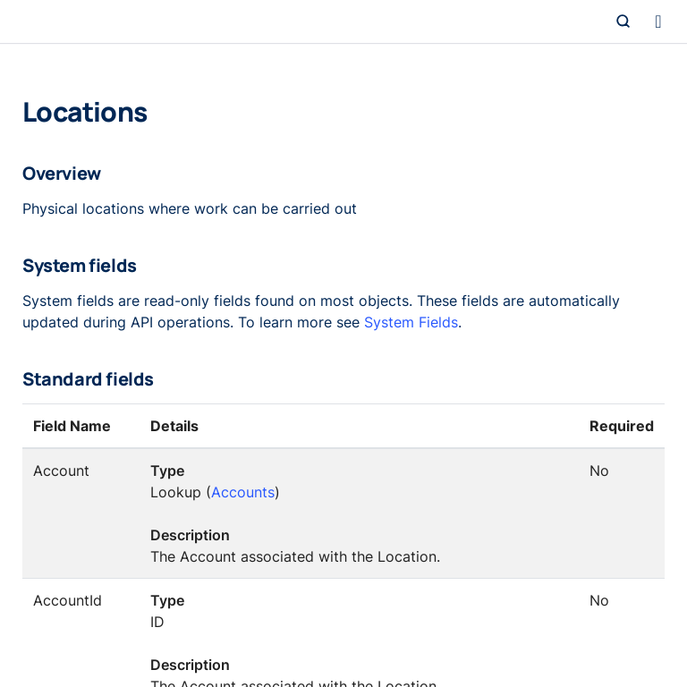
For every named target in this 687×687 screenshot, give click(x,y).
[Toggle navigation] (658, 21)
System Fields (411, 322)
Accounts (243, 492)
